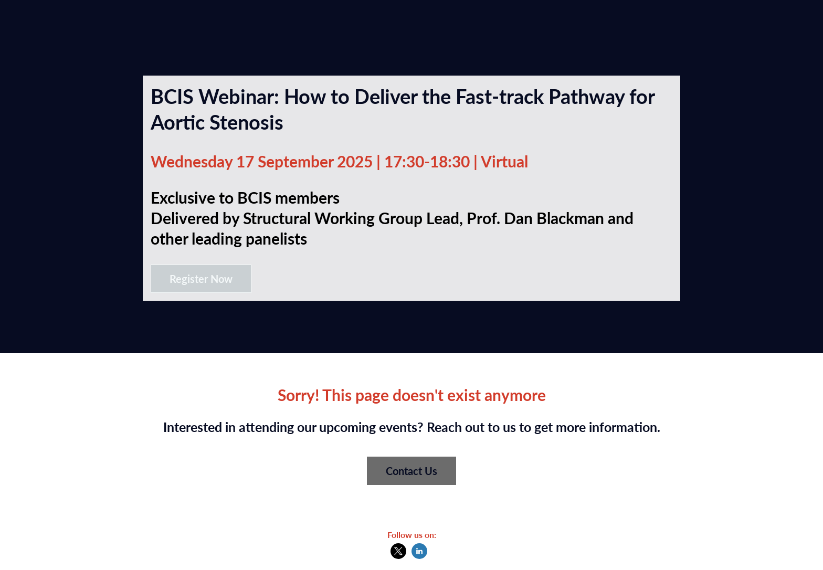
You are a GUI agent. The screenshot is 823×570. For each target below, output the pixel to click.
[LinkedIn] (419, 556)
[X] (398, 556)
